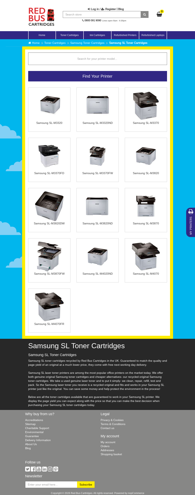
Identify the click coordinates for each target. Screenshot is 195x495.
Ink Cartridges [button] (97, 35)
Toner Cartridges (55, 42)
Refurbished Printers (125, 35)
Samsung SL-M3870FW (49, 273)
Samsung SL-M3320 (49, 122)
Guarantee (32, 436)
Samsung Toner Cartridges (87, 42)
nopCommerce (136, 493)
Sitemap (30, 424)
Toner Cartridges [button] (69, 35)
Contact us (107, 428)
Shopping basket (111, 454)
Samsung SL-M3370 (146, 122)
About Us (31, 444)
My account (108, 442)
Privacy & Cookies (112, 420)
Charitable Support (37, 428)
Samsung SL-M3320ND (98, 122)
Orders (105, 446)
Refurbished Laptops (152, 35)
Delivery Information (38, 440)
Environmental (34, 432)
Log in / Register (102, 9)
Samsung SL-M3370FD (49, 173)
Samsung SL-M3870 (146, 223)
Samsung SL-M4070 (146, 273)
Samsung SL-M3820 (146, 173)
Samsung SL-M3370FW (97, 173)
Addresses (107, 450)
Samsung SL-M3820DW (49, 223)
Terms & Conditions (113, 424)
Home (42, 35)
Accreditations (34, 420)
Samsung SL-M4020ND (98, 273)
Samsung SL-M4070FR (49, 324)
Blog (121, 9)
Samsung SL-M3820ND (98, 223)
